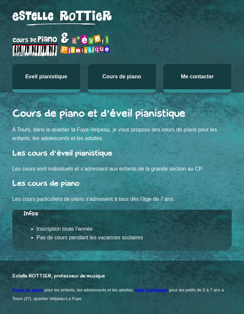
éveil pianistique (151, 289)
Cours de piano (121, 76)
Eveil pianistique (46, 76)
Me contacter (197, 76)
